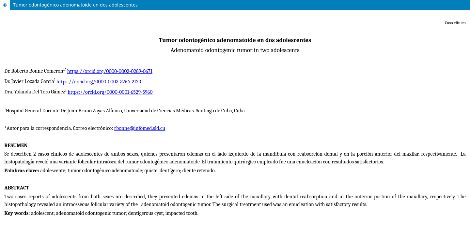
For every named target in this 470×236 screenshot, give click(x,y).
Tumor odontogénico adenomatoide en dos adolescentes (75, 5)
